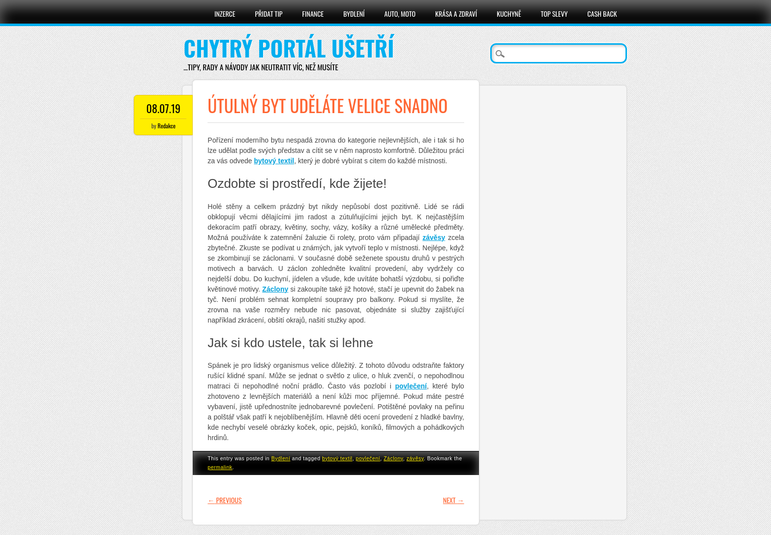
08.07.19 (164, 108)
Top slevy (554, 13)
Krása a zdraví (456, 13)
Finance (313, 13)
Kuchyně (509, 13)
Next (453, 500)
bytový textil (337, 458)
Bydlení (353, 13)
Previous (224, 500)
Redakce (167, 125)
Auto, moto (400, 13)
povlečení (368, 458)
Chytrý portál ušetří (288, 48)
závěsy (415, 458)
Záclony (393, 458)
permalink (220, 467)
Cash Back (602, 13)
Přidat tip (269, 13)
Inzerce (225, 13)
